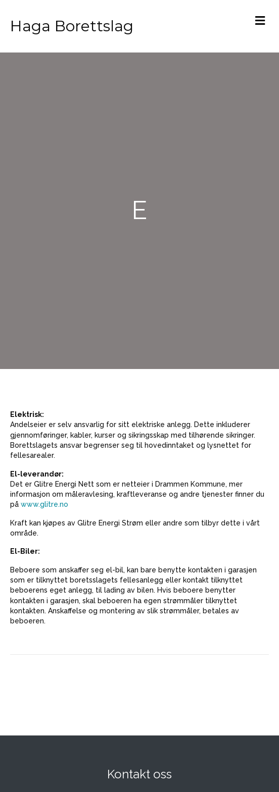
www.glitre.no (44, 504)
